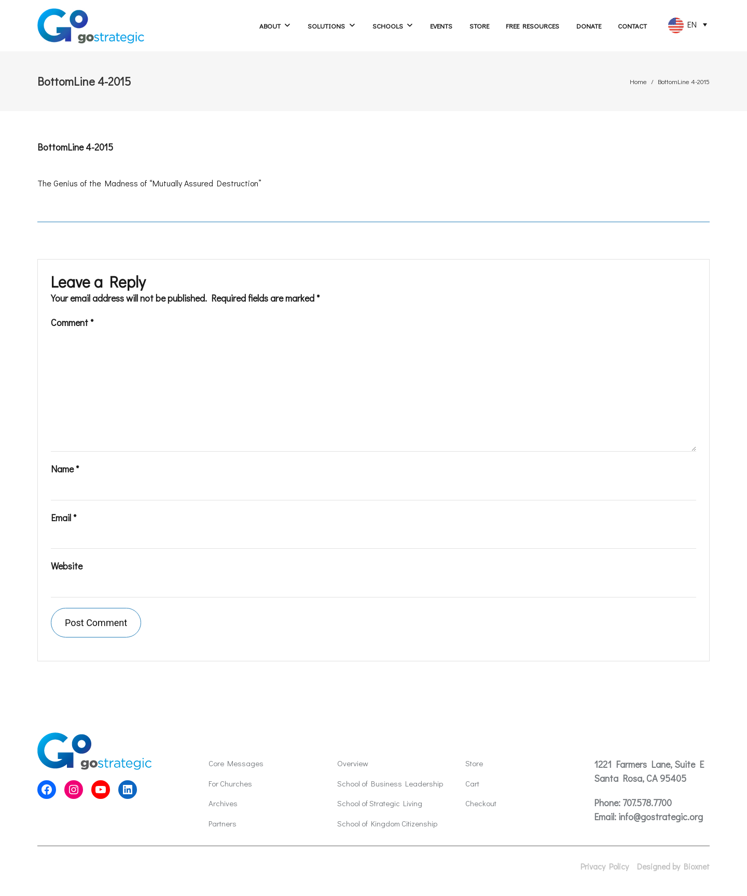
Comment (72, 322)
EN (682, 25)
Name (65, 469)
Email (63, 517)
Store (479, 25)
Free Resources (532, 25)
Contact (632, 25)
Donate (588, 25)
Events (441, 25)
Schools (387, 25)
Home (638, 81)
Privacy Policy (604, 866)
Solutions (326, 25)
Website (66, 566)
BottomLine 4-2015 (75, 147)
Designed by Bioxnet (673, 866)
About (270, 25)
